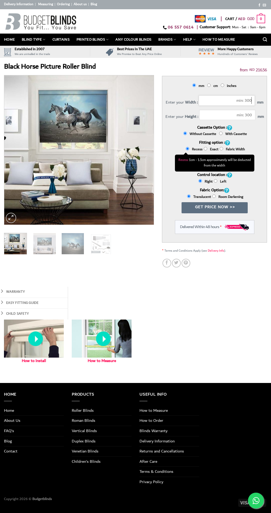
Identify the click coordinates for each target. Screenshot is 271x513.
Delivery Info (216, 250)
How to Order (151, 420)
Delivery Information (18, 4)
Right (205, 181)
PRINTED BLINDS (92, 40)
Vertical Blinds (84, 430)
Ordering (63, 4)
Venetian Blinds (85, 451)
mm (199, 86)
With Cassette (233, 134)
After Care (148, 461)
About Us (12, 420)
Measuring (45, 4)
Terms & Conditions (156, 471)
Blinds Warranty (153, 430)
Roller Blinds (83, 410)
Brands (167, 40)
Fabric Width (232, 149)
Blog (94, 4)
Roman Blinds (83, 420)
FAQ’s (9, 430)
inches (229, 86)
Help (189, 40)
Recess (194, 149)
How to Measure (102, 361)
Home (9, 40)
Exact (211, 149)
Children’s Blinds (86, 461)
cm (213, 86)
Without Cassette (200, 134)
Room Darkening (227, 197)
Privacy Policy (151, 481)
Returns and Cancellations (161, 451)
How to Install (34, 361)
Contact (10, 451)
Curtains (61, 40)
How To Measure (218, 40)
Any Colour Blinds (133, 40)
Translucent (199, 197)
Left (220, 181)
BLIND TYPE (33, 40)
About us (80, 4)
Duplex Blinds (84, 441)
